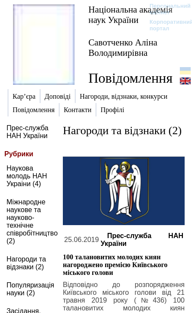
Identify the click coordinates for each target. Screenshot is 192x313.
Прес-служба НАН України (28, 131)
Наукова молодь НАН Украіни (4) (27, 176)
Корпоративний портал (166, 25)
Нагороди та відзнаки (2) (26, 263)
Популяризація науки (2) (30, 289)
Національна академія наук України (130, 14)
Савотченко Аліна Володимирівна (122, 47)
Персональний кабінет (166, 9)
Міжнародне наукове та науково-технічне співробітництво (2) (32, 221)
